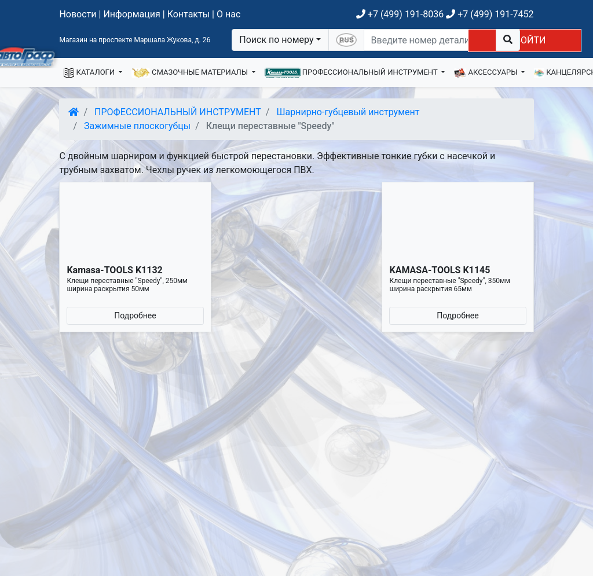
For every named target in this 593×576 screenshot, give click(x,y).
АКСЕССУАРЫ (486, 73)
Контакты (188, 14)
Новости (77, 14)
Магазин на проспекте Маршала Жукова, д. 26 (134, 40)
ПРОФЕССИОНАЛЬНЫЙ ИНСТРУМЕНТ (352, 73)
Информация (131, 14)
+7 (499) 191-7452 (489, 14)
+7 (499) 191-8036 (400, 14)
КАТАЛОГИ (90, 73)
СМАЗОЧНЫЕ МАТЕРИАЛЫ (190, 73)
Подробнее (135, 315)
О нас (228, 14)
